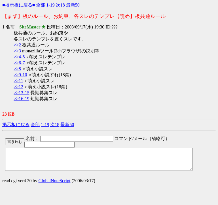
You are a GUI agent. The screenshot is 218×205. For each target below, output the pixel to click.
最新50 (73, 5)
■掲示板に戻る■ (18, 5)
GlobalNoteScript (55, 185)
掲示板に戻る (15, 124)
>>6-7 (19, 62)
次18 (60, 5)
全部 (40, 5)
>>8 (17, 68)
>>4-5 (19, 56)
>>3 (17, 50)
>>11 (18, 80)
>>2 (17, 44)
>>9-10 (20, 74)
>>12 (18, 86)
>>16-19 (21, 98)
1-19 (50, 5)
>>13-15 (21, 92)
